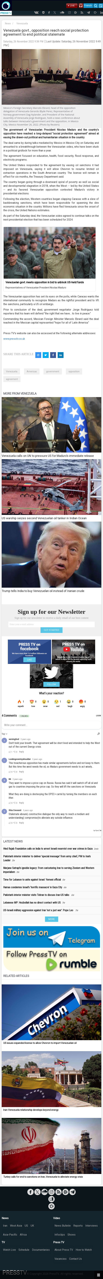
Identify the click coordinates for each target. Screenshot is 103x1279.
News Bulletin (62, 1225)
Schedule (23, 1249)
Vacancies (60, 1258)
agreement (12, 379)
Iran (5, 1225)
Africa (23, 1234)
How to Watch (84, 1249)
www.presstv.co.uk (14, 338)
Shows (72, 1234)
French (88, 5)
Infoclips (59, 1234)
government (52, 371)
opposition (74, 371)
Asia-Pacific (10, 1234)
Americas (32, 371)
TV (3, 1242)
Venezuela (22, 23)
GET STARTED (51, 630)
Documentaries (41, 1249)
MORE (51, 919)
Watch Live (9, 1249)
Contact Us (75, 1258)
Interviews (91, 1225)
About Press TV (63, 1249)
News (8, 23)
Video (56, 1218)
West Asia (16, 1225)
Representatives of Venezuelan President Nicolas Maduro (36, 287)
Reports (78, 1225)
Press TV (58, 1242)
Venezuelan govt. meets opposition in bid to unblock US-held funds (45, 282)
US (26, 1225)
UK (32, 1225)
